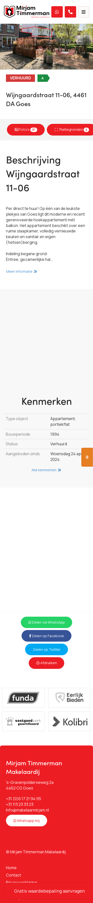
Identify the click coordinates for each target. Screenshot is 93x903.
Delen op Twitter (46, 649)
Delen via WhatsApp (46, 622)
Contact (13, 875)
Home (11, 867)
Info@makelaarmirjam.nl (27, 810)
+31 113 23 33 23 (19, 804)
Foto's (25, 129)
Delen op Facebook (46, 635)
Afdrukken (46, 662)
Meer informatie (22, 271)
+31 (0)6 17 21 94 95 (23, 798)
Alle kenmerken (46, 470)
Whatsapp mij (26, 820)
